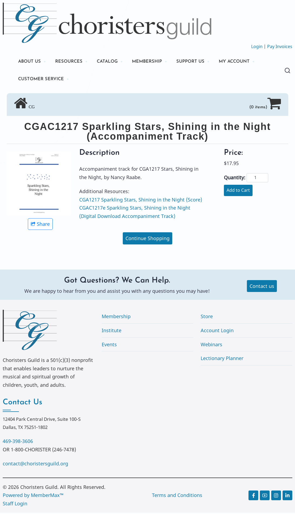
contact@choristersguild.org (35, 465)
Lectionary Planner (222, 360)
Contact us (262, 287)
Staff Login (15, 505)
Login (257, 46)
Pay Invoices (279, 46)
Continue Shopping (147, 240)
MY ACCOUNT (250, 62)
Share (40, 225)
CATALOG (113, 62)
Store (207, 318)
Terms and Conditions (177, 496)
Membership (116, 318)
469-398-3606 (18, 442)
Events (109, 345)
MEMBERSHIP (156, 62)
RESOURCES (72, 62)
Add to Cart (238, 192)
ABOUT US (30, 62)
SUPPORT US (203, 62)
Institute (111, 332)
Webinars (211, 345)
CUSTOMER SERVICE (43, 80)
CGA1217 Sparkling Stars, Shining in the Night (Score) (140, 201)
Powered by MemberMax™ (33, 496)
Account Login (217, 332)
